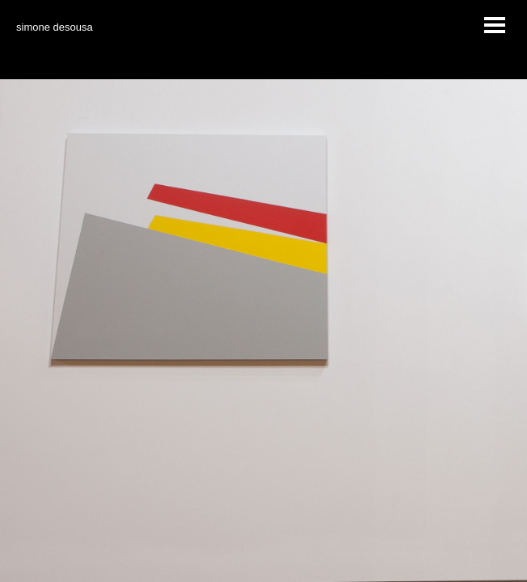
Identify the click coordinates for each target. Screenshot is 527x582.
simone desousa (54, 27)
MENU (494, 27)
